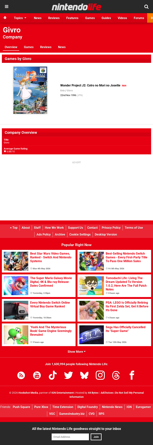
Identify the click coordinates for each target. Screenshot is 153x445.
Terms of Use (134, 227)
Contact (92, 227)
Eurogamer (143, 407)
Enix (62, 90)
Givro (12, 29)
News (62, 47)
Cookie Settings (80, 234)
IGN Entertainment (62, 392)
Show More (77, 351)
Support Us (75, 227)
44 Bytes (93, 392)
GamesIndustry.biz (72, 414)
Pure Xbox (41, 407)
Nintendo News (112, 407)
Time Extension (62, 407)
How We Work (54, 227)
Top (14, 227)
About (26, 227)
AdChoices (106, 392)
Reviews (45, 47)
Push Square (21, 407)
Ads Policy (44, 234)
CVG (92, 414)
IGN (129, 407)
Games (29, 47)
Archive (60, 234)
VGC (52, 414)
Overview (11, 47)
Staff (37, 227)
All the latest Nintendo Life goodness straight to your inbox (76, 429)
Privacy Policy (111, 227)
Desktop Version (106, 234)
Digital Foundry (87, 407)
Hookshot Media (28, 392)
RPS (101, 414)
